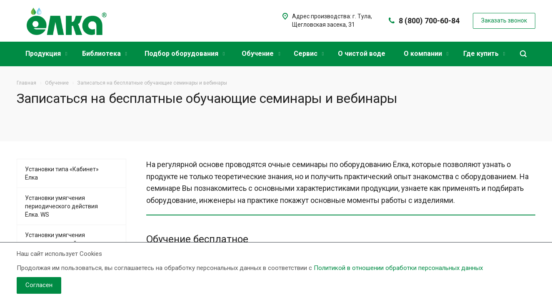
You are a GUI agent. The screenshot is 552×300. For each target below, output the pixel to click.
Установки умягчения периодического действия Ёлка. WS (61, 206)
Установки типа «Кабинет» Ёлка (62, 173)
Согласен (38, 285)
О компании (426, 54)
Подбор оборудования (185, 54)
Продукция (46, 54)
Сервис (309, 54)
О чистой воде (361, 54)
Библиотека (104, 54)
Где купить (484, 54)
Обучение (261, 54)
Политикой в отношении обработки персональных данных (398, 268)
